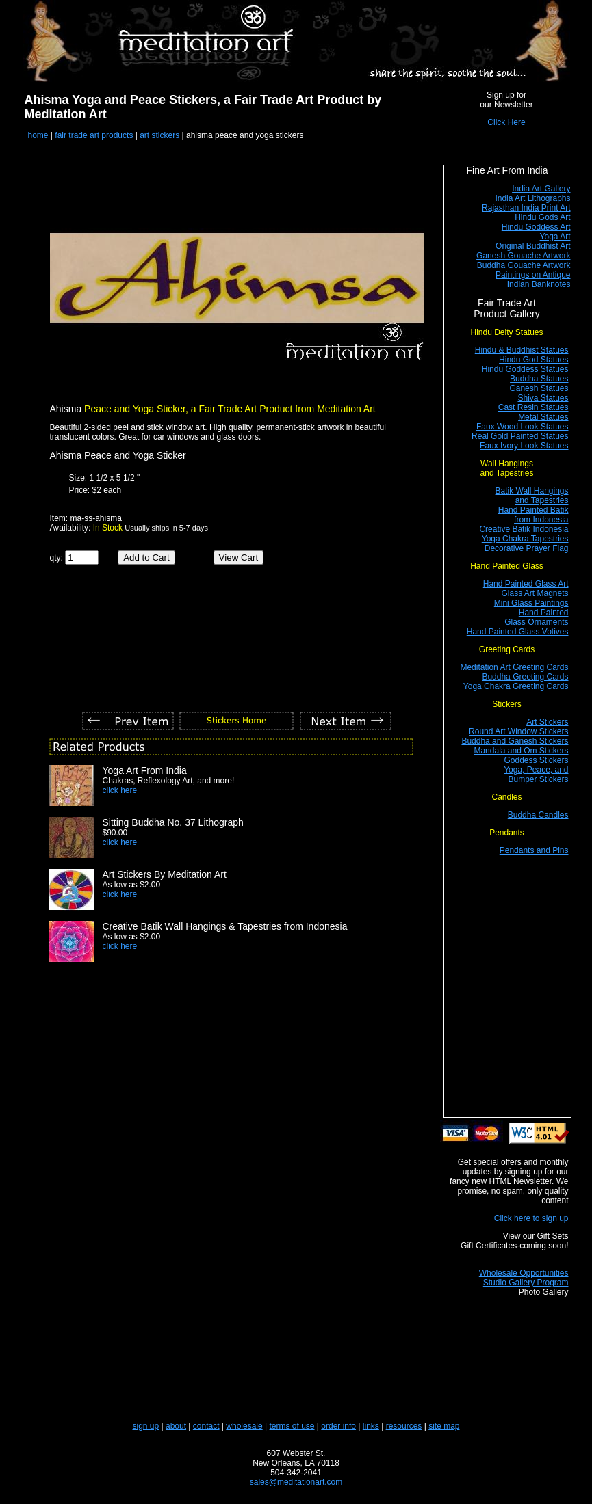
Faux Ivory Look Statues (524, 446)
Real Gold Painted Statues (520, 436)
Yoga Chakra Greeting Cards (516, 686)
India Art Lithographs (532, 198)
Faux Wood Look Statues (522, 426)
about (176, 1426)
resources (404, 1426)
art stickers (159, 135)
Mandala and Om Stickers (521, 750)
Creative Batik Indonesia (523, 529)
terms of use (292, 1426)
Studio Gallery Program (526, 1282)
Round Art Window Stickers (518, 731)
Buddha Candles (538, 815)
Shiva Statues (542, 398)
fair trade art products (94, 135)
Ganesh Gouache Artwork (523, 255)
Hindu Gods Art (542, 217)
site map (443, 1426)
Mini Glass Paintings (531, 603)
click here (120, 790)
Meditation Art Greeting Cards (514, 667)
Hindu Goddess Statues (525, 369)
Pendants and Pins (534, 850)
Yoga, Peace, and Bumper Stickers (536, 774)
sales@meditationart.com (296, 1482)
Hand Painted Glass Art (526, 584)
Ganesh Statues (538, 388)
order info (338, 1426)
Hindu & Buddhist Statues (522, 350)
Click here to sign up (531, 1218)
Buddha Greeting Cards (525, 677)
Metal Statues (543, 417)
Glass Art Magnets (534, 593)
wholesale (244, 1426)
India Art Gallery (541, 188)
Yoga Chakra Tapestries (525, 538)
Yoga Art (555, 236)
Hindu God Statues (533, 359)
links (371, 1426)
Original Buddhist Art (533, 246)
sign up (146, 1426)
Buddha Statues (539, 379)
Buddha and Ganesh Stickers (514, 741)
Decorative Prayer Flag (527, 548)
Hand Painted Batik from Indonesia (533, 514)
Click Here (506, 122)
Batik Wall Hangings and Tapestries (532, 495)
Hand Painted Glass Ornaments (536, 617)
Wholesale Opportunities (524, 1273)
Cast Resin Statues (533, 407)
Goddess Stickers (536, 760)
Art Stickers (547, 722)
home (38, 135)
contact (206, 1426)
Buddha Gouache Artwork (524, 265)
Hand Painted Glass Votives (518, 631)
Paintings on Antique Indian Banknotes (533, 279)
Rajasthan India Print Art (526, 208)
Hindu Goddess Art (536, 227)
